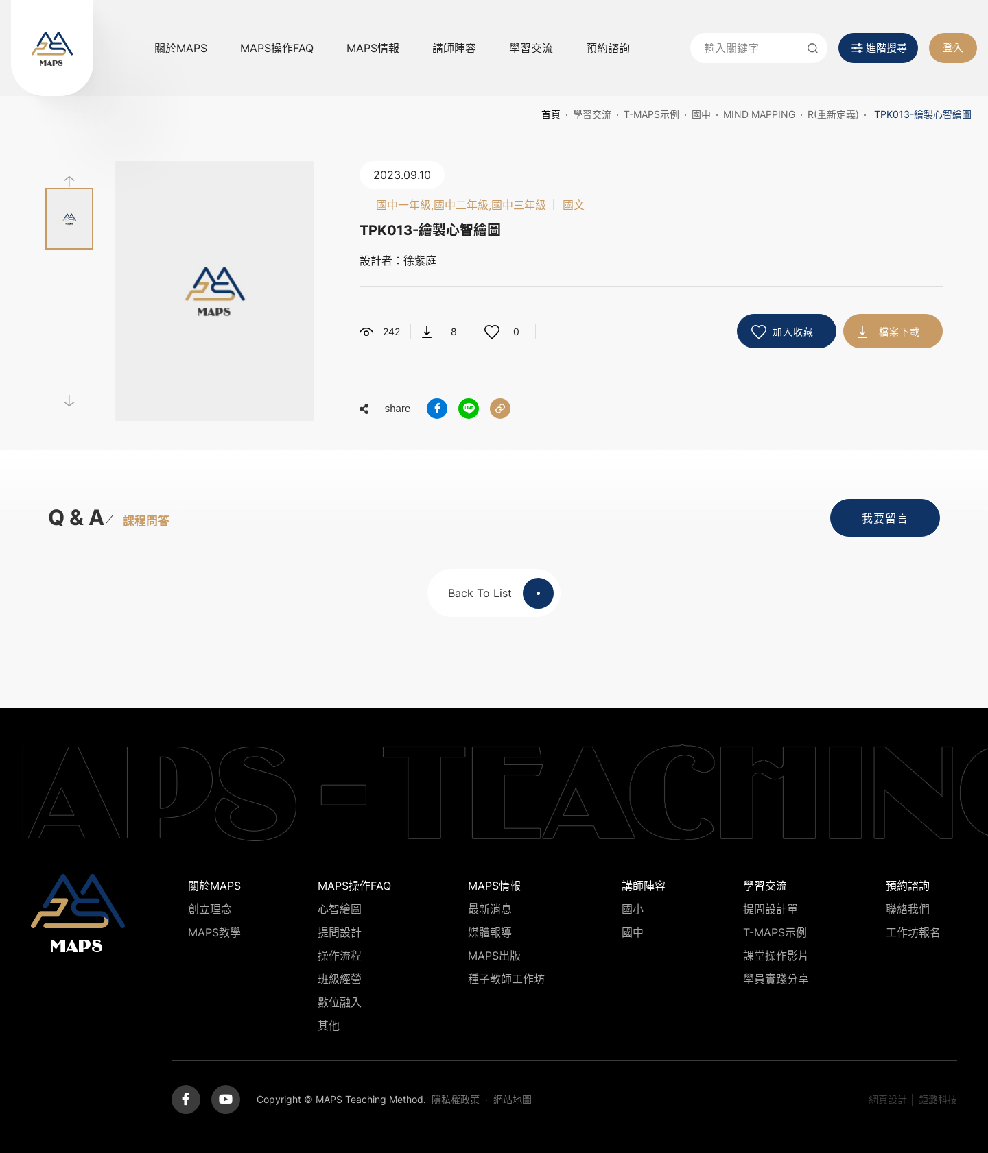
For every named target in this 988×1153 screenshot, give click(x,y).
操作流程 (340, 955)
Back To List (501, 593)
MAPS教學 (214, 932)
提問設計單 (770, 909)
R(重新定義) (833, 114)
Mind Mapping (759, 114)
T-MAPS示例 (651, 114)
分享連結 (500, 408)
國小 (633, 909)
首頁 (551, 114)
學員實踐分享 (776, 979)
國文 (574, 204)
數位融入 (340, 1002)
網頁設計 (888, 1099)
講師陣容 (454, 48)
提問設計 (340, 932)
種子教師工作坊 (506, 979)
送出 (812, 48)
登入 (953, 47)
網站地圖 (512, 1099)
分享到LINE (468, 408)
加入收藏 (793, 331)
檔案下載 (899, 331)
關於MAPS (180, 48)
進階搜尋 (886, 47)
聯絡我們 (908, 909)
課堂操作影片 (776, 955)
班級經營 (340, 979)
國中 (701, 114)
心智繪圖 (340, 909)
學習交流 (531, 48)
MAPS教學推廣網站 (52, 48)
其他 (329, 1025)
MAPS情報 (372, 48)
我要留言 (885, 518)
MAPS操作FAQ (277, 48)
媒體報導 (490, 932)
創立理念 (210, 909)
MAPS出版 (494, 955)
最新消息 (490, 909)
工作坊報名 (913, 932)
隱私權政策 (456, 1099)
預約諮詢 (608, 48)
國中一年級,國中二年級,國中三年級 (461, 204)
